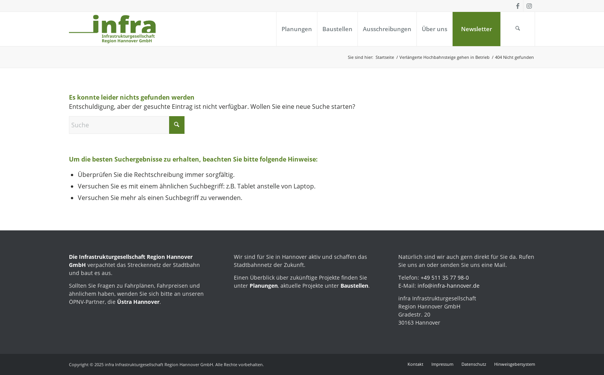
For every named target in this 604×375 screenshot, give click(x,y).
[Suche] (517, 29)
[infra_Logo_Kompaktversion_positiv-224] (112, 29)
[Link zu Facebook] (517, 6)
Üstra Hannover (138, 301)
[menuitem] (296, 29)
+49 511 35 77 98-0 (445, 277)
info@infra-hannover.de (449, 285)
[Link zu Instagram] (529, 6)
